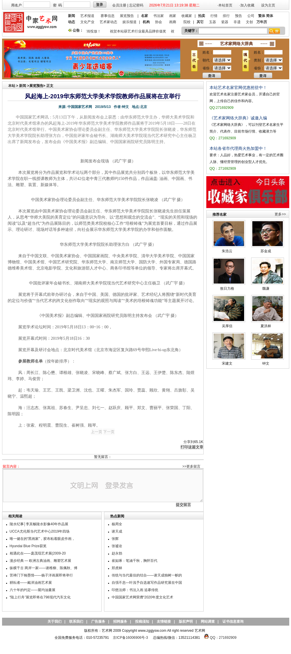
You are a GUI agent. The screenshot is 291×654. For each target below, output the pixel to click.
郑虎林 (117, 568)
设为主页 (268, 5)
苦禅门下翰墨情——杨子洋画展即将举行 (41, 575)
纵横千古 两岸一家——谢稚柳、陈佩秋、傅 (43, 568)
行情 (213, 16)
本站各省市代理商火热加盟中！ (238, 148)
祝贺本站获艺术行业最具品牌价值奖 (139, 31)
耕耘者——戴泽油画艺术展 (31, 583)
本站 (11, 86)
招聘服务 (120, 621)
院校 (186, 22)
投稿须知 (142, 621)
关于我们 (54, 621)
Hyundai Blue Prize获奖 (28, 546)
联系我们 (76, 621)
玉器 (212, 22)
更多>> (280, 214)
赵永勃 (117, 553)
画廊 (172, 22)
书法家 (158, 16)
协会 (158, 22)
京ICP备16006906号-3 (130, 638)
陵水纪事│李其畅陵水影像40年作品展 (39, 524)
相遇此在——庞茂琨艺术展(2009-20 (38, 553)
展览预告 (127, 16)
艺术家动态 (108, 22)
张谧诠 (117, 546)
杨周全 (117, 524)
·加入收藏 (246, 5)
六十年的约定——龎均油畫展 (32, 590)
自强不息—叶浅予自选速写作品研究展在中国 (147, 583)
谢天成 (117, 531)
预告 (238, 16)
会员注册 (119, 5)
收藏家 (186, 16)
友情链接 (164, 621)
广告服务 (98, 621)
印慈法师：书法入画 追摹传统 (135, 590)
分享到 (188, 442)
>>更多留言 (191, 466)
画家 (172, 16)
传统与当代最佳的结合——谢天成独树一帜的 (147, 575)
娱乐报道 (129, 22)
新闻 (22, 86)
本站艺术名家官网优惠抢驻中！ (238, 87)
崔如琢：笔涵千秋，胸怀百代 (134, 561)
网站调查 (208, 621)
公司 (250, 16)
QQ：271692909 (223, 638)
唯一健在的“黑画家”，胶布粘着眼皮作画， (42, 539)
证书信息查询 (233, 621)
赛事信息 (108, 16)
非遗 (237, 22)
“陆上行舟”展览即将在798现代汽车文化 (40, 597)
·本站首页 (224, 5)
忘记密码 (136, 5)
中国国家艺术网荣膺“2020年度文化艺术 (142, 597)
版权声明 (186, 621)
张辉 (115, 539)
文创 (249, 22)
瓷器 (224, 22)
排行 (226, 16)
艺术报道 (87, 16)
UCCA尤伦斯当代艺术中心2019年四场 (40, 531)
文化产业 (87, 22)
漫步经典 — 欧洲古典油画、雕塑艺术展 (41, 561)
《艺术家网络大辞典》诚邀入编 (238, 118)
